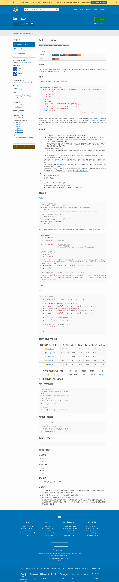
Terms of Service (91, 526)
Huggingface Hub (61, 164)
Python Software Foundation (58, 555)
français (33, 568)
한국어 (99, 568)
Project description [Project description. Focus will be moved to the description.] (21, 44)
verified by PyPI (27, 62)
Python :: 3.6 (19, 122)
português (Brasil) (45, 568)
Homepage (18, 89)
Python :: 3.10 (19, 130)
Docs (81, 9)
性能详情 (101, 375)
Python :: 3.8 (19, 126)
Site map (59, 560)
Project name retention (26, 533)
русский (84, 568)
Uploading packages (26, 528)
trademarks (75, 554)
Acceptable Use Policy (91, 535)
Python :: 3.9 (19, 128)
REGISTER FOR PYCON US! (98, 2)
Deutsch (64, 568)
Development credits (69, 535)
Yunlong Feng (24, 95)
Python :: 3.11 (19, 132)
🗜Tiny (52, 364)
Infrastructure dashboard (48, 528)
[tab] (24, 44)
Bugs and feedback (70, 526)
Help (75, 9)
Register (102, 9)
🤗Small (47, 361)
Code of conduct (91, 531)
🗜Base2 (52, 357)
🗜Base (52, 349)
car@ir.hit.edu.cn (65, 498)
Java (43, 473)
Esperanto (94, 568)
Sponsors (88, 9)
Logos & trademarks (49, 533)
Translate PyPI (69, 531)
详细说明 (42, 286)
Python (42, 55)
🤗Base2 (47, 357)
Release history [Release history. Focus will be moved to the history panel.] (19, 49)
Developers (19, 112)
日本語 (37, 568)
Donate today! (59, 551)
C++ (43, 470)
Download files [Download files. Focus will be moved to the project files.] (19, 53)
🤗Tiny (47, 364)
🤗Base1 (47, 353)
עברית (88, 568)
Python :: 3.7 (19, 124)
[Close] (117, 2)
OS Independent (20, 117)
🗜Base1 (52, 353)
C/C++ (43, 461)
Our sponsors (49, 535)
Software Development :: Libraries (25, 137)
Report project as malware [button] (24, 147)
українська (53, 568)
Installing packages (26, 526)
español (28, 568)
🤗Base (47, 349)
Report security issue (92, 528)
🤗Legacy (50, 375)
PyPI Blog (48, 526)
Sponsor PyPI (70, 533)
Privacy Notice (91, 533)
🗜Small (52, 361)
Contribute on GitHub (69, 528)
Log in (95, 9)
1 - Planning (19, 107)
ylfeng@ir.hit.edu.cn (53, 482)
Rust (41, 59)
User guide (27, 531)
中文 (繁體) (77, 568)
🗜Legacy (56, 375)
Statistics (48, 531)
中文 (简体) (70, 568)
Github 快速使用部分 (82, 171)
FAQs (27, 535)
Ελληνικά (59, 568)
